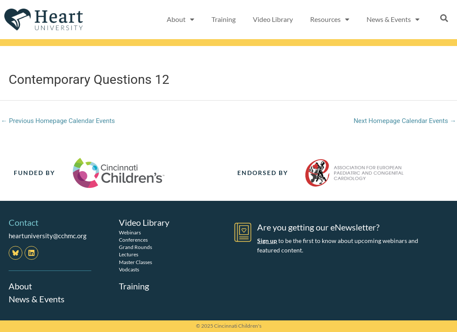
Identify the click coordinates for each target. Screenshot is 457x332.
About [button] (180, 19)
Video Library (273, 19)
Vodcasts (129, 269)
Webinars (130, 232)
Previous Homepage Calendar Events (58, 121)
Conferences (133, 240)
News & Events (37, 299)
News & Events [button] (393, 19)
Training (223, 19)
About (20, 286)
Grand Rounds (135, 247)
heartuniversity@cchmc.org (48, 236)
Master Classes (135, 262)
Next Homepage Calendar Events (405, 121)
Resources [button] (329, 19)
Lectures (128, 254)
